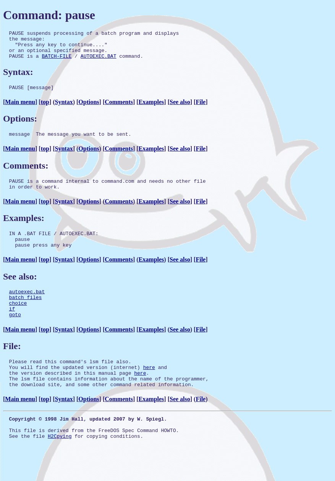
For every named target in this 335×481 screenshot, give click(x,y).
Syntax (64, 109)
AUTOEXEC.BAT (99, 61)
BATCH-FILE (56, 61)
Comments (119, 109)
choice (18, 320)
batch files (25, 313)
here (149, 388)
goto (15, 333)
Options (88, 109)
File (201, 109)
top (45, 109)
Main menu (20, 109)
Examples (151, 109)
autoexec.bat (27, 306)
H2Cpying (59, 465)
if (12, 326)
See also (180, 109)
